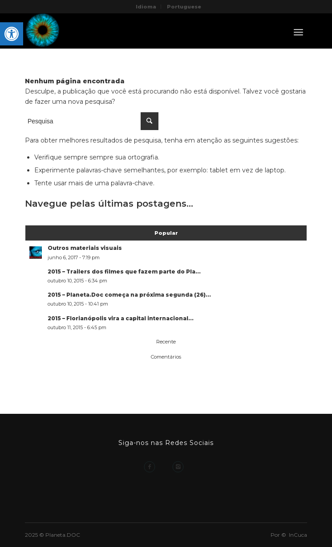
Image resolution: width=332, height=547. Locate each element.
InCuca (298, 534)
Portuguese (184, 7)
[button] (11, 33)
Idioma (146, 7)
